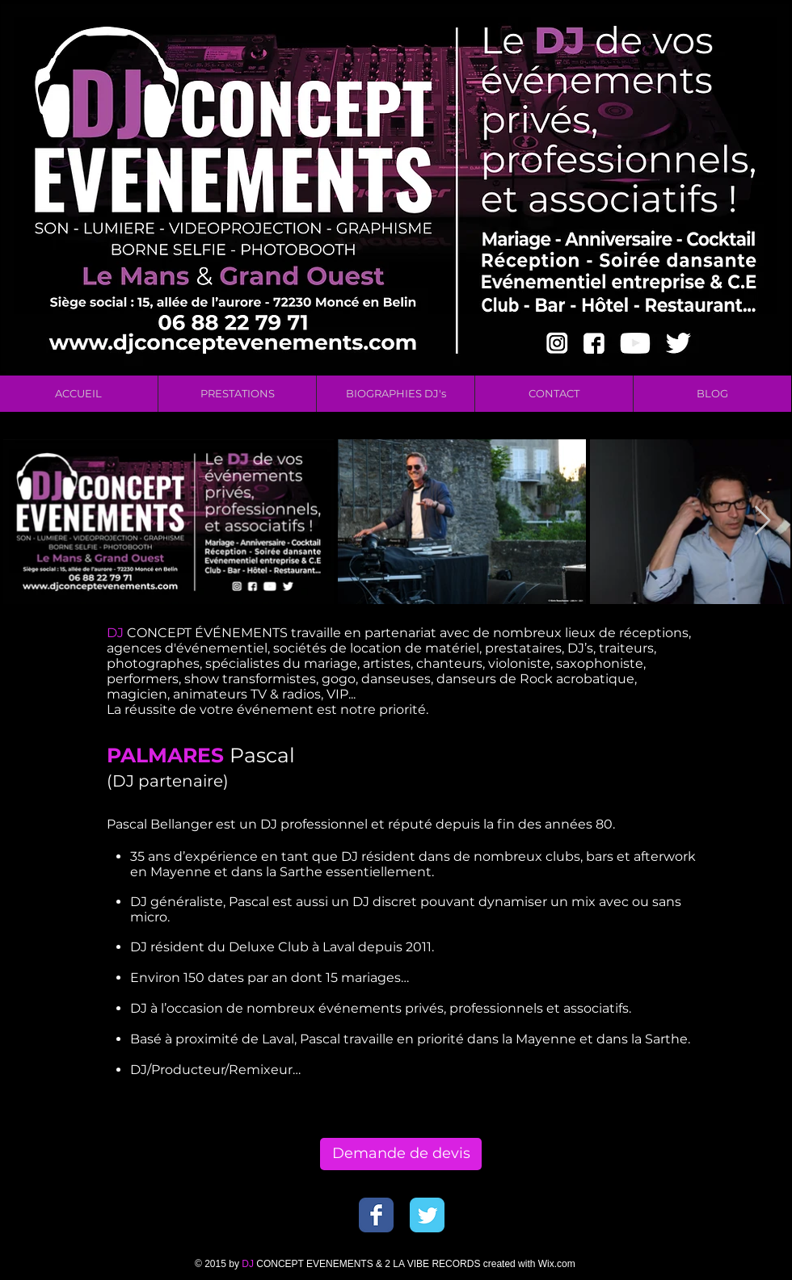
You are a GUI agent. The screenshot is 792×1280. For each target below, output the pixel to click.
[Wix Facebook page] (376, 1215)
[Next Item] (762, 521)
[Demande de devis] (401, 1154)
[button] (237, 394)
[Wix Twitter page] (427, 1215)
